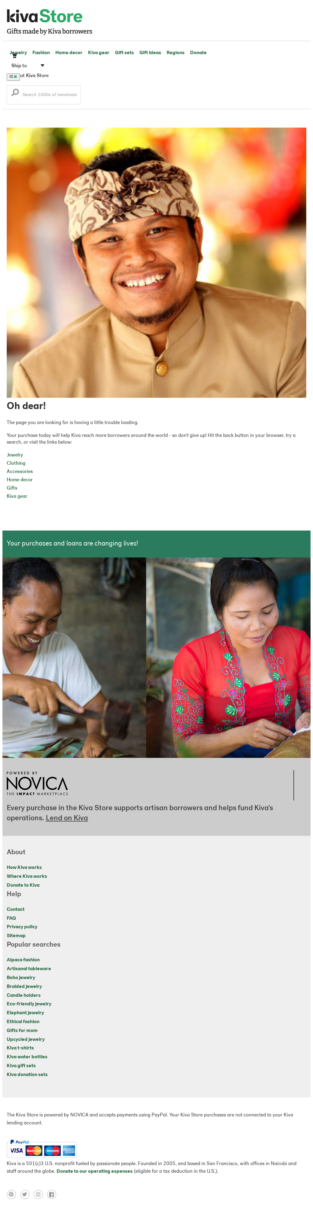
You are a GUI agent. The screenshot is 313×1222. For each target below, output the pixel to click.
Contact (15, 909)
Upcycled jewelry (26, 1039)
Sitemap (16, 935)
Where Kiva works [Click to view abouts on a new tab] (27, 876)
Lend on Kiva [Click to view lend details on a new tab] (67, 818)
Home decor (69, 52)
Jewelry (18, 52)
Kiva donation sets (27, 1074)
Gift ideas (150, 52)
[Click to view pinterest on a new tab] (13, 1197)
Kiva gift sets (21, 1066)
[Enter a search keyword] (44, 94)
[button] (15, 93)
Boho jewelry (21, 977)
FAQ (11, 918)
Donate (198, 52)
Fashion (41, 52)
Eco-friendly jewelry (29, 1004)
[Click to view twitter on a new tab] (27, 1197)
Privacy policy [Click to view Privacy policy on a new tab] (22, 927)
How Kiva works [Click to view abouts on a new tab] (24, 867)
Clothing (16, 463)
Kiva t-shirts (20, 1048)
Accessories (20, 471)
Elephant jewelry (25, 1013)
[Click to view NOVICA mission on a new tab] (37, 797)
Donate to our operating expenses (95, 1171)
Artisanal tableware (29, 969)
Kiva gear (98, 52)
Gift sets (124, 52)
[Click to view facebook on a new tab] (53, 1197)
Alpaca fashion (23, 960)
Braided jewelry (24, 986)
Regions (176, 52)
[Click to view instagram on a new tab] (40, 1197)
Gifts (12, 488)
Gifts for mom (22, 1030)
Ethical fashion (23, 1021)
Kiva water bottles (27, 1057)
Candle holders (24, 995)
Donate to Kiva (23, 885)
